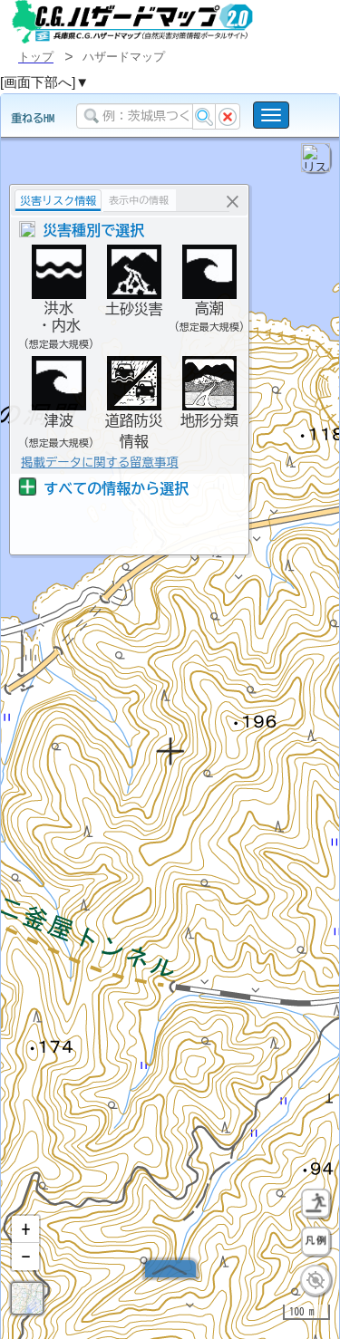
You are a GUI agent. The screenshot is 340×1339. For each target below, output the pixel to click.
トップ (35, 56)
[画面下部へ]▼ (44, 82)
